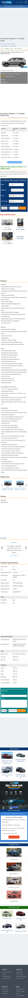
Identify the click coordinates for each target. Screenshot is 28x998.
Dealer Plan (16, 6)
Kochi (22, 974)
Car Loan (4, 974)
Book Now (22, 208)
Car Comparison (5, 991)
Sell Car (6, 6)
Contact (22, 991)
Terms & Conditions (16, 205)
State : (2, 195)
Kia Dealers (3, 538)
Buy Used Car (11, 6)
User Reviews (18, 48)
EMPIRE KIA (14, 542)
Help (17, 989)
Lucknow (21, 978)
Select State (17, 2)
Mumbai (18, 972)
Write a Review (4, 82)
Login (21, 2)
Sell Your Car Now (14, 837)
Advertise (18, 993)
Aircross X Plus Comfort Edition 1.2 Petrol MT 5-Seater (20, 489)
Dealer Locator (5, 993)
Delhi (17, 978)
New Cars (22, 6)
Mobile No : (4, 190)
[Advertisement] (14, 22)
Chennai (18, 974)
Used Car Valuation (6, 978)
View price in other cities (14, 162)
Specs (11, 48)
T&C (17, 995)
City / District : (4, 201)
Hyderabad (24, 976)
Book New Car (5, 989)
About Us (18, 991)
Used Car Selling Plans (7, 972)
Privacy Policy (22, 995)
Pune (22, 972)
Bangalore (18, 976)
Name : (3, 184)
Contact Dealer (14, 555)
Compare (3, 79)
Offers (7, 48)
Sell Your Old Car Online (14, 810)
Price (2, 48)
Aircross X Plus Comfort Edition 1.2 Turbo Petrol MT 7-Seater (8, 490)
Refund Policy (22, 989)
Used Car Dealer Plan (6, 976)
